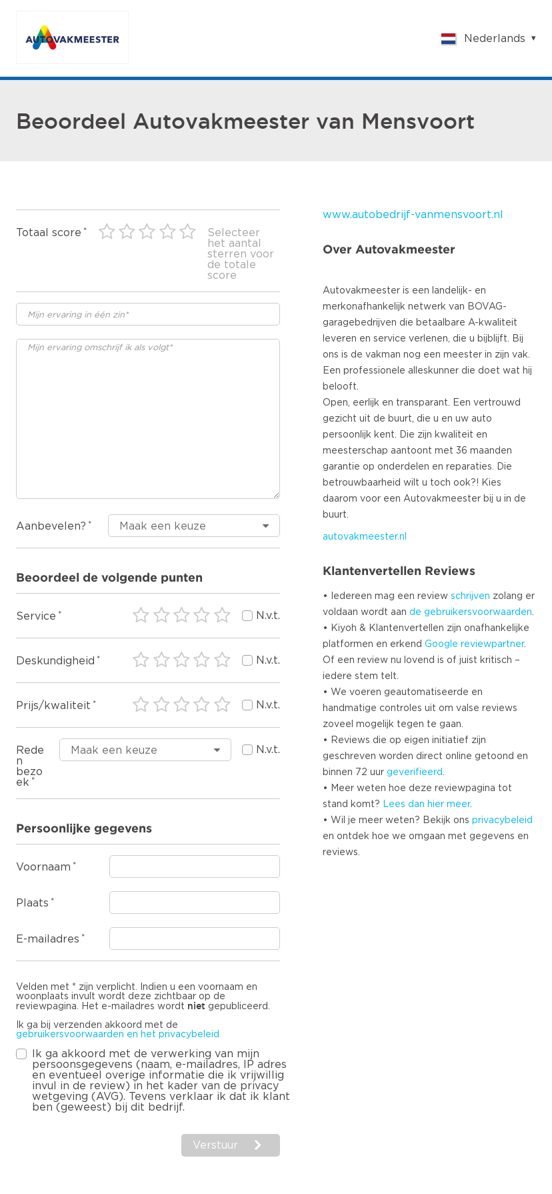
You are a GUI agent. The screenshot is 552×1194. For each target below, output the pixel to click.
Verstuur (215, 1145)
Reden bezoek (30, 766)
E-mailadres (47, 939)
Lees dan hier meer (426, 804)
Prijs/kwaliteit (53, 705)
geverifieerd (415, 772)
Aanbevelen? (51, 526)
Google (441, 644)
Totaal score (48, 232)
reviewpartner (492, 644)
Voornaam (43, 867)
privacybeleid (502, 820)
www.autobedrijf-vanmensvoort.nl (413, 214)
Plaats (32, 903)
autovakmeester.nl (365, 537)
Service (36, 616)
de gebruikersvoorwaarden (470, 612)
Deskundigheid (55, 661)
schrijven (470, 596)
